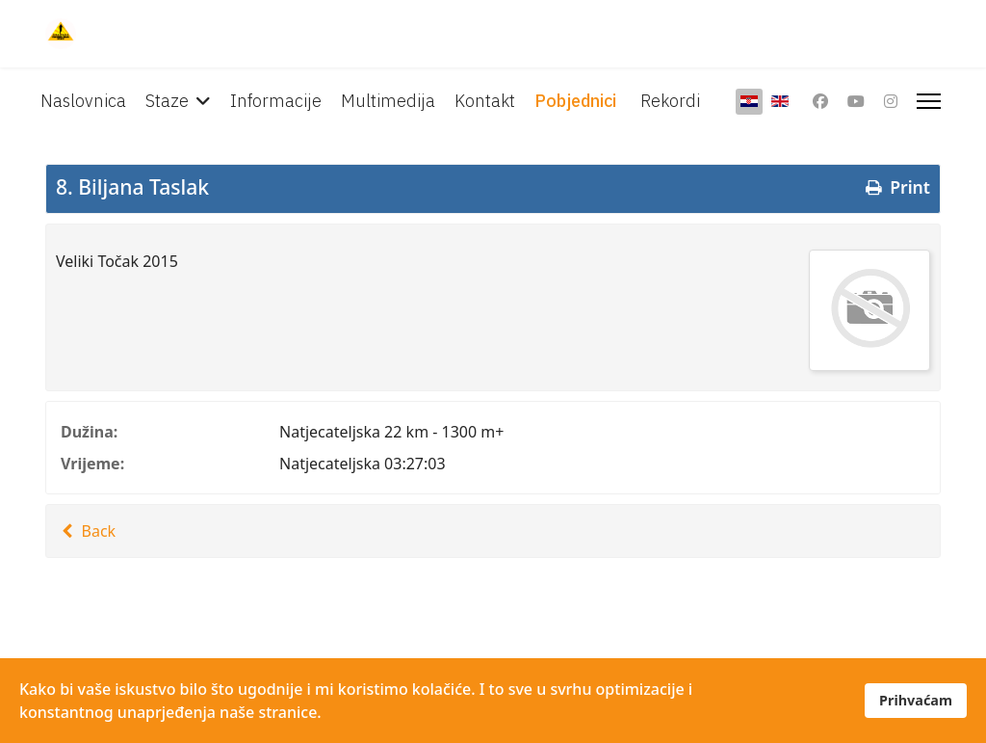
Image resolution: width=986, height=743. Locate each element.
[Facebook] (820, 101)
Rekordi (670, 101)
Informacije (276, 101)
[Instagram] (890, 101)
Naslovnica (83, 101)
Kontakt (484, 101)
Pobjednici (575, 101)
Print (896, 187)
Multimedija (388, 101)
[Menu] (929, 101)
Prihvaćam (915, 700)
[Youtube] (856, 101)
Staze (167, 101)
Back (86, 531)
